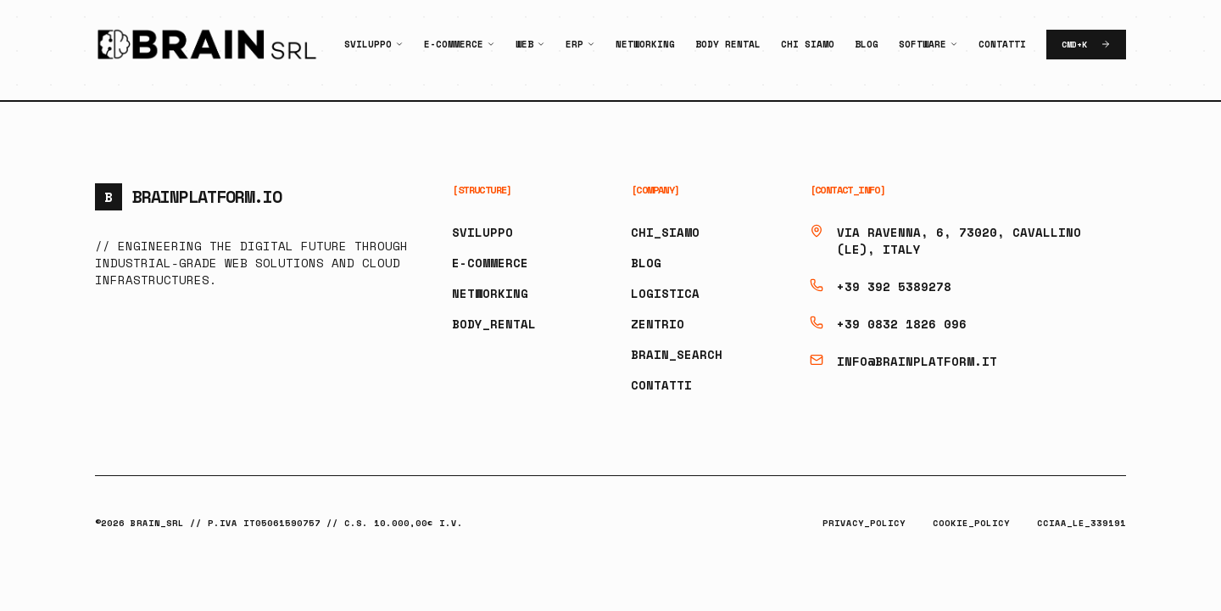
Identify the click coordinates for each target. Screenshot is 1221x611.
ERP (574, 44)
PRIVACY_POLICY (864, 523)
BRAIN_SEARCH (676, 354)
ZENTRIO (657, 324)
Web (524, 44)
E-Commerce (453, 44)
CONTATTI (661, 385)
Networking (645, 44)
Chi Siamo (807, 44)
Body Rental (728, 44)
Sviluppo (368, 44)
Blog (866, 44)
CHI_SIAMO (665, 232)
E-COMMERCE (490, 263)
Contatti (1002, 44)
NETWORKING (490, 293)
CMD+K (1086, 44)
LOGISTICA (665, 293)
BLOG (646, 263)
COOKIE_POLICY (971, 523)
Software (922, 44)
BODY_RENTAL (494, 324)
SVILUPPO (482, 232)
